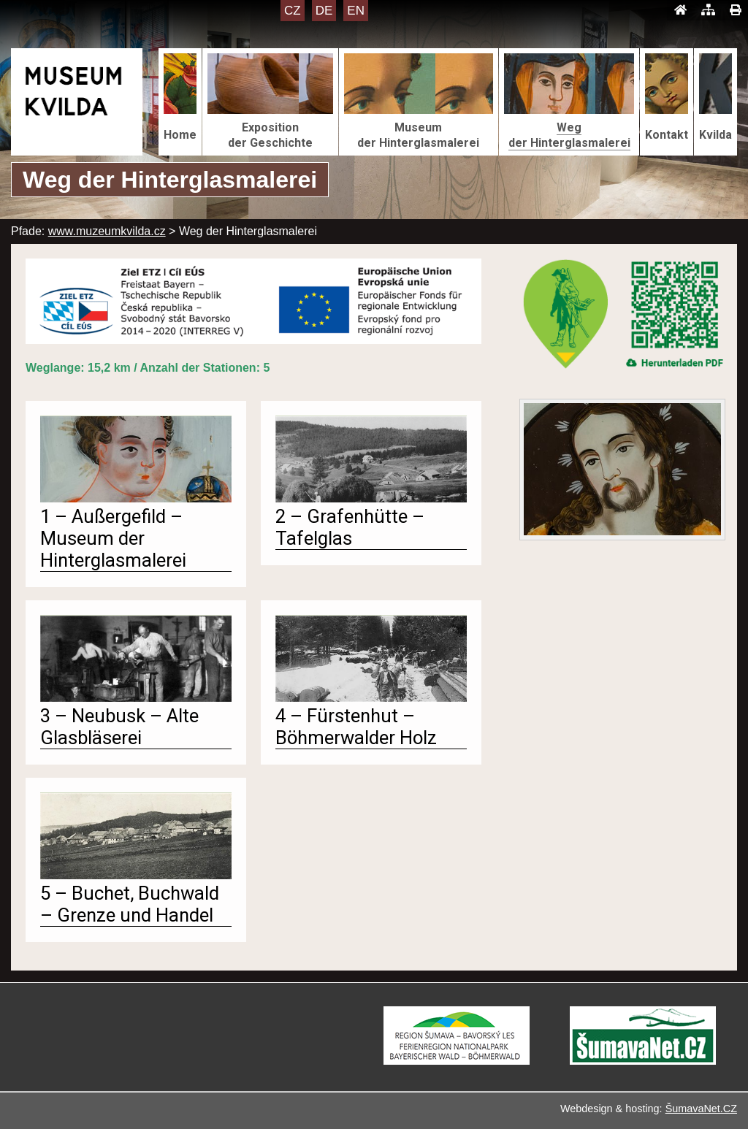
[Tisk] (735, 10)
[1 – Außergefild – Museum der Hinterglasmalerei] (136, 498)
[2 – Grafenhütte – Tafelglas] (371, 498)
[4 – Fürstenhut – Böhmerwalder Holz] (371, 698)
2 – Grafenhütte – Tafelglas (349, 527)
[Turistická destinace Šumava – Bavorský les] (456, 1061)
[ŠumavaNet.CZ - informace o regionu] (643, 1061)
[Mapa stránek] (708, 10)
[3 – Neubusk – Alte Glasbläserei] (136, 698)
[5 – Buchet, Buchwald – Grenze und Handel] (136, 875)
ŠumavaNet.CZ (701, 1108)
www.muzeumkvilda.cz (107, 231)
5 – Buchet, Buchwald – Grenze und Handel (129, 904)
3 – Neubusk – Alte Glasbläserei (119, 727)
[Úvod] (680, 10)
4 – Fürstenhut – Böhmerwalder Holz (356, 727)
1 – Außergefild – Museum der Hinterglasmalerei (113, 538)
